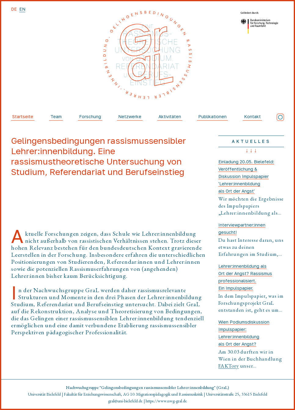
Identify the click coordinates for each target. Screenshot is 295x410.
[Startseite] (147, 55)
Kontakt (252, 116)
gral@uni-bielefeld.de (125, 401)
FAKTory (228, 365)
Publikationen (212, 116)
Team (56, 116)
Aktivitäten (169, 116)
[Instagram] (280, 117)
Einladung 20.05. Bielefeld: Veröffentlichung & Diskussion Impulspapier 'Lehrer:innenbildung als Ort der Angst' (246, 176)
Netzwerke (129, 116)
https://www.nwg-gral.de (166, 401)
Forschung (90, 116)
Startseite (22, 116)
